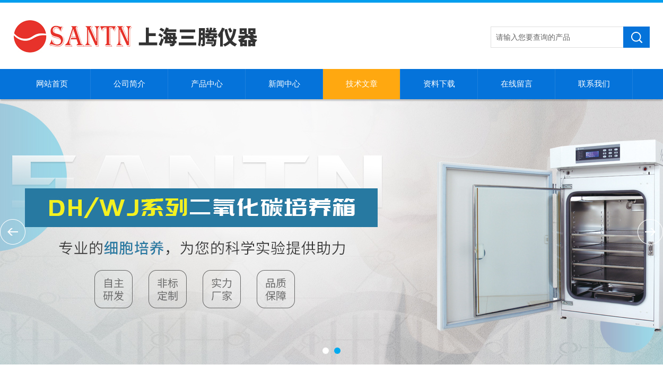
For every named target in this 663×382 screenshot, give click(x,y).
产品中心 (207, 84)
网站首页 (52, 84)
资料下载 (439, 84)
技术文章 (362, 84)
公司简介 (129, 84)
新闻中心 (284, 84)
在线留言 (517, 84)
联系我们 (594, 84)
